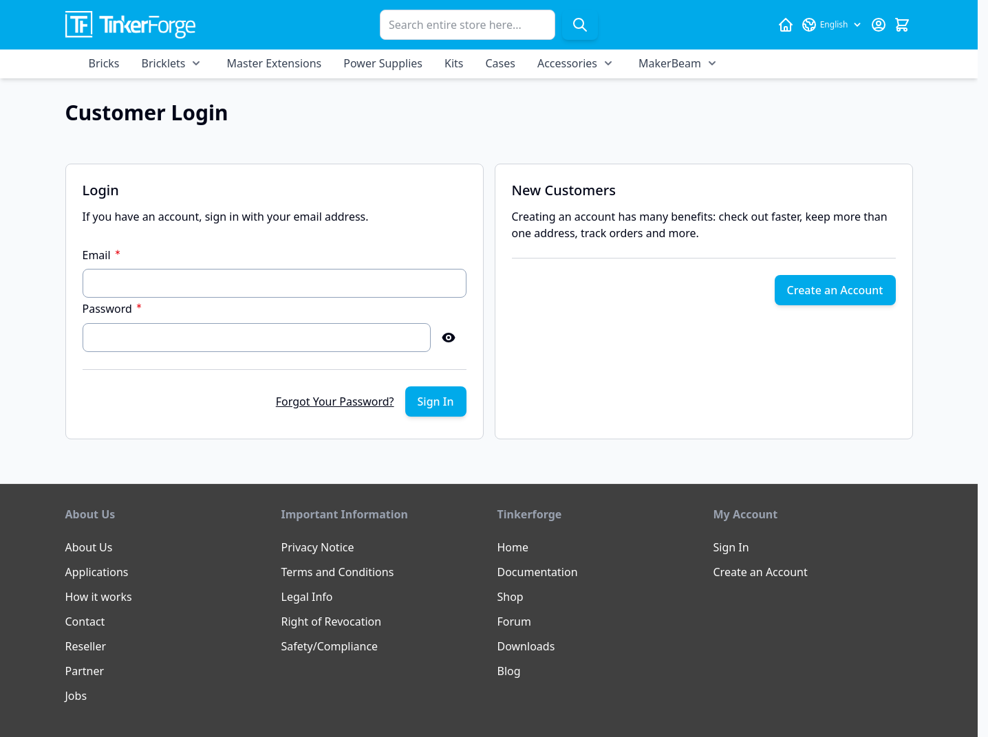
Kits (453, 63)
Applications (97, 572)
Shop (510, 596)
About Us (89, 547)
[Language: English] (832, 25)
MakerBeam (669, 63)
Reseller (86, 646)
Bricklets (164, 63)
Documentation (537, 572)
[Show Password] (448, 337)
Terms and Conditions (337, 572)
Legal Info (307, 596)
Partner (85, 671)
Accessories (567, 63)
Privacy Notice (317, 547)
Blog (509, 671)
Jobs (76, 695)
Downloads (526, 646)
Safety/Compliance (329, 646)
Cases (500, 63)
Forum (514, 621)
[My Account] (879, 25)
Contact (85, 621)
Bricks (104, 63)
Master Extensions (273, 63)
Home (513, 547)
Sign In (731, 547)
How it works (98, 596)
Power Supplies (382, 63)
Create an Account (760, 572)
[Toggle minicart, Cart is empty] (902, 25)
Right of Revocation (331, 621)
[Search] (580, 25)
